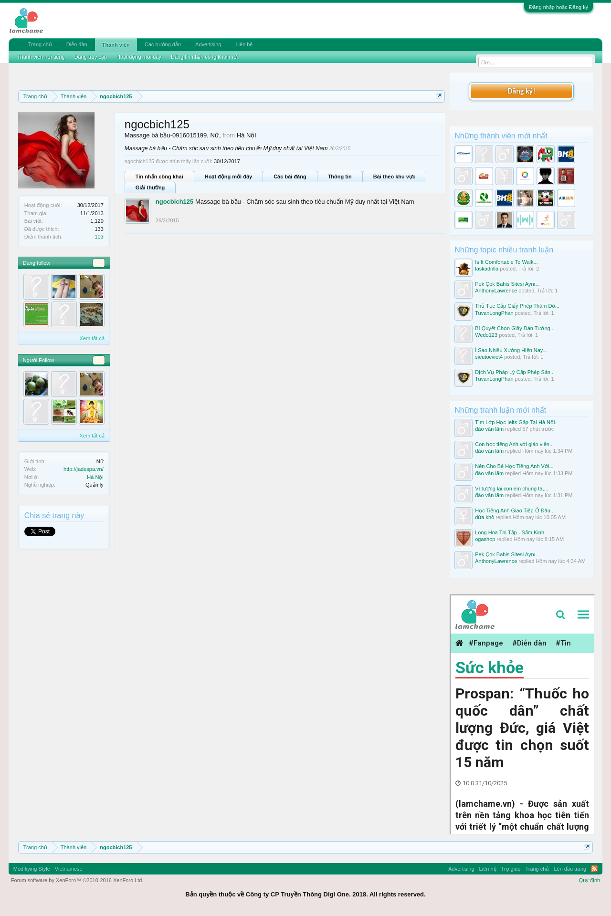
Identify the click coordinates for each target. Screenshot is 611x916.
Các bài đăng (290, 176)
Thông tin (340, 176)
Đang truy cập (90, 57)
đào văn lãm (489, 429)
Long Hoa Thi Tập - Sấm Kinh (509, 532)
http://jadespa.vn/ (83, 469)
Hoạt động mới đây (228, 176)
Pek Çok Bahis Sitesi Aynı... (507, 284)
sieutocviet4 (489, 357)
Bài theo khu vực (394, 176)
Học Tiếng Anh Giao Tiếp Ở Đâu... (515, 510)
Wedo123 (486, 335)
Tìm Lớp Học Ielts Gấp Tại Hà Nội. (515, 422)
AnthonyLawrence (496, 290)
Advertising (208, 44)
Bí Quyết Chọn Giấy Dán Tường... (515, 328)
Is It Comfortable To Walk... (506, 262)
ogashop (485, 539)
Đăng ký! (521, 90)
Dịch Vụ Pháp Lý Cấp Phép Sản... (515, 372)
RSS (594, 868)
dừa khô (484, 517)
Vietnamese (69, 869)
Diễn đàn (76, 44)
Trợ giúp (511, 869)
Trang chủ (40, 44)
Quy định (589, 880)
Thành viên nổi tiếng (41, 57)
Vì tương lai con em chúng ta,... (511, 488)
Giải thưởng (150, 187)
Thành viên (116, 45)
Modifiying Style (31, 869)
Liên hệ (244, 44)
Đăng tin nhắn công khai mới (204, 57)
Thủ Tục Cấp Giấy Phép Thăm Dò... (517, 306)
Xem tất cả (91, 338)
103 (99, 236)
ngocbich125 (174, 201)
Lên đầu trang (570, 869)
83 (99, 263)
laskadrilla (486, 268)
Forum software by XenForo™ (77, 880)
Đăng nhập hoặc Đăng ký (558, 7)
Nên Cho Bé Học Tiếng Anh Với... (514, 466)
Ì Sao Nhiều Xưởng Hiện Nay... (511, 350)
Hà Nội (95, 477)
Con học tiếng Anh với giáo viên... (514, 444)
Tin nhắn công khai (159, 176)
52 (99, 360)
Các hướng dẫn (163, 44)
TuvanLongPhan (494, 313)
